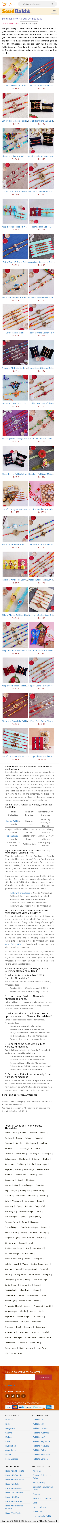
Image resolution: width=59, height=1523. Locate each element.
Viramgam (37, 1258)
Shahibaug (21, 1164)
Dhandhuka (10, 1295)
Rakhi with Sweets (13, 1475)
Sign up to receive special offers (23, 1372)
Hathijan (18, 1337)
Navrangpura (26, 1148)
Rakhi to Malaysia (41, 1445)
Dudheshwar (33, 1295)
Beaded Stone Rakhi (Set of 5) (42, 579)
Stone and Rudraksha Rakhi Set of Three (20, 721)
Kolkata (8, 1437)
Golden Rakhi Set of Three (42, 403)
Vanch (16, 1264)
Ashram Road (25, 1300)
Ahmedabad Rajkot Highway (18, 1306)
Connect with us (14, 1391)
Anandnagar (10, 1300)
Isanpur (33, 1132)
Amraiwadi (20, 1153)
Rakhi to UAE (39, 1437)
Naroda (38, 1137)
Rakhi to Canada (40, 1428)
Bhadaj (23, 1311)
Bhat (44, 1295)
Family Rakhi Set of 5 (41, 226)
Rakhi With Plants (13, 1513)
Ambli (48, 1306)
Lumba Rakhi (12, 821)
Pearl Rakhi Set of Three (41, 721)
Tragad (22, 1243)
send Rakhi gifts (13, 944)
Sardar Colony (11, 1285)
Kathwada (36, 1321)
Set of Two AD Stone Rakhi (15, 262)
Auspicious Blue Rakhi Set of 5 (15, 650)
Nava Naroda (28, 1237)
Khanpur (25, 1321)
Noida (8, 1454)
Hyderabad (10, 1445)
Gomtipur (40, 1185)
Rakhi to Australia (41, 1432)
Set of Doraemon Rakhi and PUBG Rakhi (20, 297)
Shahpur (46, 1274)
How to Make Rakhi (42, 1516)
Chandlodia (25, 1290)
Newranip (9, 1206)
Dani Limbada (11, 1290)
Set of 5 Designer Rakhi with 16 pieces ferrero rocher (26, 509)
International (40, 1415)
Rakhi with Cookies (13, 1501)
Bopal (20, 1179)
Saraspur (9, 1153)
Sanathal (44, 1269)
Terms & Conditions (42, 1498)
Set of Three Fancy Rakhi (41, 85)
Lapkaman (23, 1332)
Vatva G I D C (11, 1148)
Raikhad (44, 1227)
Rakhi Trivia (38, 1511)
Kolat (18, 1327)
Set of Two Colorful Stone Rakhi (42, 438)
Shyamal (8, 1269)
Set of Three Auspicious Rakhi (15, 120)
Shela (19, 1279)
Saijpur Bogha (11, 1190)
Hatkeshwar (30, 1337)
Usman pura (27, 1253)
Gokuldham (10, 1342)
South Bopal (38, 1248)
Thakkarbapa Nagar (14, 1248)
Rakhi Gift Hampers (14, 1492)
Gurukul (45, 1332)
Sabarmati (9, 1164)
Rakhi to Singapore (41, 1441)
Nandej (24, 1232)
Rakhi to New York (41, 1454)
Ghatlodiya (29, 1169)
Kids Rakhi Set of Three (15, 85)
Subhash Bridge (12, 1253)
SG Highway (10, 1243)
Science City (25, 1285)
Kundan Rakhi (12, 835)
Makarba (9, 1195)
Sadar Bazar (34, 1274)
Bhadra (32, 1311)
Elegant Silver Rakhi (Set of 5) (15, 474)
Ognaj (19, 1206)
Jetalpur (8, 1174)
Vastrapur (16, 1200)
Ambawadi (38, 1306)
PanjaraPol (40, 1206)
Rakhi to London (40, 1458)
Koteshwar (40, 1327)
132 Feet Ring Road (14, 1353)
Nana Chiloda (43, 1169)
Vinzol (27, 1258)
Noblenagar (10, 1211)
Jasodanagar (27, 1185)
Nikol (39, 1211)
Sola (27, 1248)
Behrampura (10, 1158)
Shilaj (27, 1279)
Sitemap (36, 1494)
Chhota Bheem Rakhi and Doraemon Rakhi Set (23, 615)
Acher (36, 1300)
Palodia (28, 1206)
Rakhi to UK (38, 1424)
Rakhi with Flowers (13, 1488)
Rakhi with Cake (12, 1483)
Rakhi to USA (39, 1419)
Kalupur (28, 1137)
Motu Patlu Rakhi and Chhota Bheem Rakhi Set (23, 403)
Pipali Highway (34, 1216)
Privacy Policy (39, 1482)
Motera (33, 1232)
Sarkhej (23, 1132)
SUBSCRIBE (44, 1377)
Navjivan (41, 1237)
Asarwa (43, 1195)
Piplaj (31, 1164)
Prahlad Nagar (11, 1227)
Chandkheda (20, 1174)
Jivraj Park (41, 1348)
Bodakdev (20, 1195)
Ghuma (36, 1290)
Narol (7, 1132)
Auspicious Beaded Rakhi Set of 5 (17, 685)
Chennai (8, 1432)
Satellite (19, 1143)
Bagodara (9, 1316)
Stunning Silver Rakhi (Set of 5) (16, 438)
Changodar (25, 1190)
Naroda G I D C (11, 1185)
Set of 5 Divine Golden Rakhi (41, 332)
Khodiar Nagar (11, 1321)
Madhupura (31, 1143)
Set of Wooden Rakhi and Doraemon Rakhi (21, 544)
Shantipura (9, 1279)
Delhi (7, 1424)
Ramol (24, 1222)
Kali (21, 1348)
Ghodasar (30, 1179)
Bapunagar (10, 1179)
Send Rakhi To (12, 1415)
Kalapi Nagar (10, 1348)
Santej (7, 1274)
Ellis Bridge (33, 1153)
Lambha (43, 1143)
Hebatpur (22, 1342)
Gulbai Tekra (45, 1337)
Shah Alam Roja (40, 1279)
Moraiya (43, 1232)
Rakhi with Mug (12, 1497)
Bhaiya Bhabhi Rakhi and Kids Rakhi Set (19, 156)
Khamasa (9, 1327)
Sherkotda (23, 1158)
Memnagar (42, 1164)
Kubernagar (10, 1332)
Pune (7, 1441)
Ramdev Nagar (11, 1222)
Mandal (37, 1285)
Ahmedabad (10, 1450)
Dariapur (9, 1143)
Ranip (39, 1200)
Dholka (21, 1295)
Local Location (11, 1458)
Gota (7, 1200)
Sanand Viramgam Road (26, 1269)
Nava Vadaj (38, 1190)
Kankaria (8, 1137)
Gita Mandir (38, 1316)
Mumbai (9, 1419)
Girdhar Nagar (23, 1316)
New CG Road (11, 1232)
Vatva (37, 1148)
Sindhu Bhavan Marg (40, 1264)
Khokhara (32, 1195)
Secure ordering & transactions (23, 1403)
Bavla (41, 1311)
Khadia (19, 1137)
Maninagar (46, 1153)
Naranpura (29, 1200)
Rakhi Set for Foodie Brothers (15, 579)
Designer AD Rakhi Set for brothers (18, 368)
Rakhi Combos (12, 1466)
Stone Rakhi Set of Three (15, 191)
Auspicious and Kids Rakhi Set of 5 (17, 226)
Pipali (22, 1216)
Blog (35, 1502)
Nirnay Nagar (11, 1216)
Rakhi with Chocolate (14, 1470)
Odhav (43, 1132)
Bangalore (10, 1428)
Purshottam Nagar (29, 1227)
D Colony (36, 1158)
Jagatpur (29, 1348)
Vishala (8, 1264)
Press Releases (40, 1507)
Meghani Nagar (12, 1237)
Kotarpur (28, 1327)
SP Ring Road (20, 1274)
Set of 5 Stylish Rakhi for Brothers (17, 756)
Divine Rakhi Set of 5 (15, 332)
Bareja (18, 1169)
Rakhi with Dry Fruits (14, 1479)
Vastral (32, 1174)
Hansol (8, 1337)
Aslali (15, 1132)
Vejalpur (8, 1169)
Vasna (25, 1264)
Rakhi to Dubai (39, 1450)
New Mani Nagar (26, 1211)
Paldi (41, 1174)
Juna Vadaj (34, 1342)
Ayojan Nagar (11, 1311)
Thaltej (46, 1158)
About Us (37, 1470)
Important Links (41, 1466)
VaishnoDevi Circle (13, 1258)
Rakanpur (34, 1222)
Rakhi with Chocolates (20, 892)
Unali (31, 1243)
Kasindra (35, 1332)
